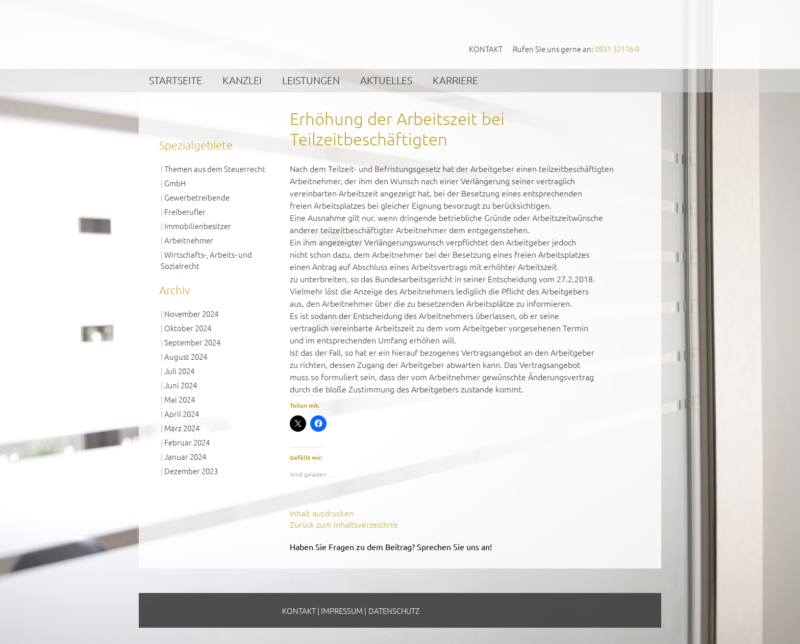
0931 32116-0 (617, 48)
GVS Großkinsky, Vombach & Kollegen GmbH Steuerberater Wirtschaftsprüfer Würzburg (237, 34)
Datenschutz (393, 610)
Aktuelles (386, 80)
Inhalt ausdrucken (322, 512)
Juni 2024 (180, 385)
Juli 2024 (179, 370)
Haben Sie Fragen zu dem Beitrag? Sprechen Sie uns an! (391, 546)
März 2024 (181, 428)
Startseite (175, 80)
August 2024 (185, 356)
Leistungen (311, 80)
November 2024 (191, 313)
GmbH (175, 183)
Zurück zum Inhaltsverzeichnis (344, 524)
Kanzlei (242, 80)
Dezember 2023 (191, 470)
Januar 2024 (185, 456)
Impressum (342, 610)
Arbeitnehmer (188, 240)
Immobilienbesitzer (197, 225)
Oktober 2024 (187, 328)
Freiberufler (185, 211)
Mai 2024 (179, 399)
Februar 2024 (187, 442)
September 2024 (192, 342)
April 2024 (181, 413)
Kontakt (486, 48)
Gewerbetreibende (197, 197)
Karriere (455, 80)
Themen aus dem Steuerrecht (214, 168)
